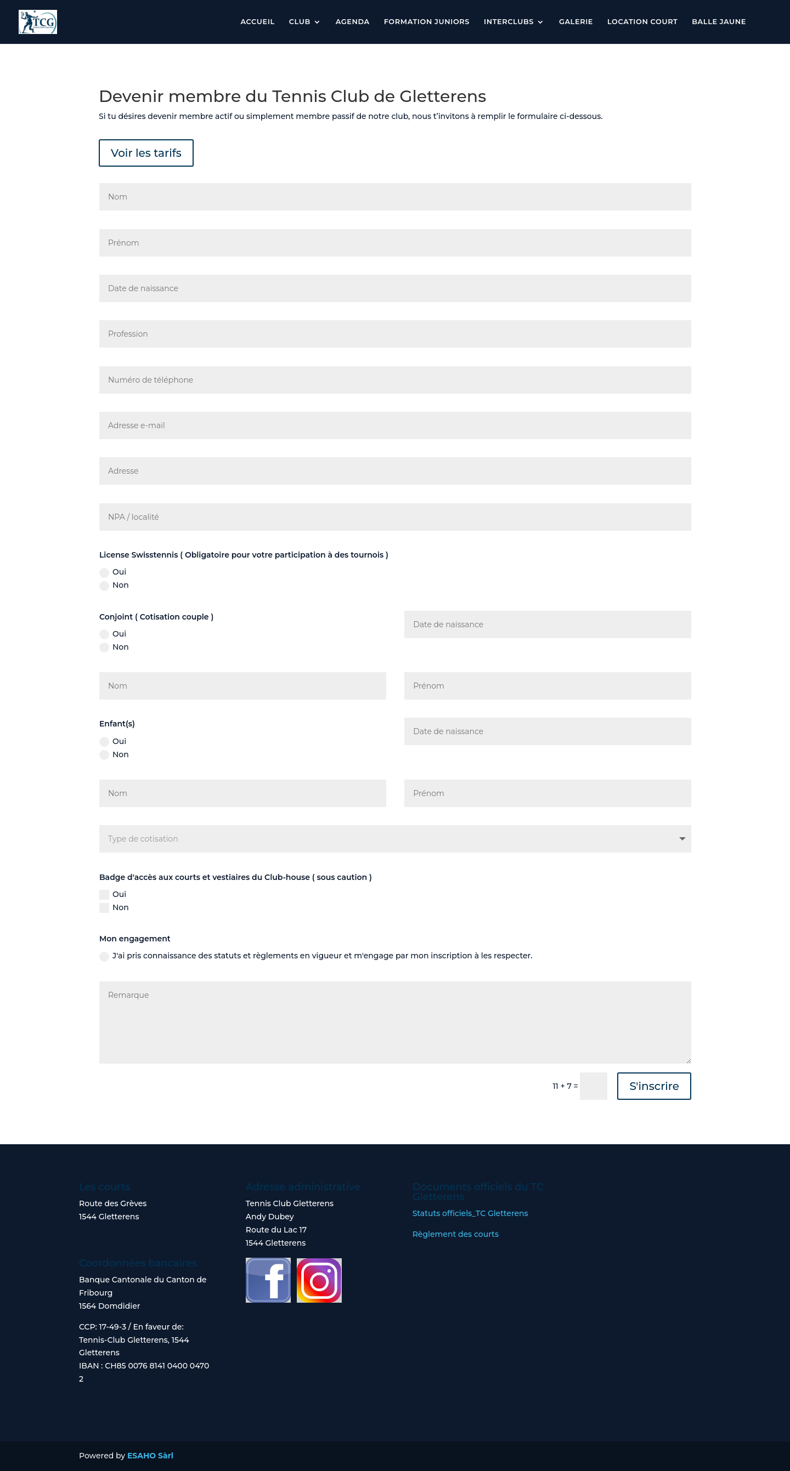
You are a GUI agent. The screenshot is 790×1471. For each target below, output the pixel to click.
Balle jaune (719, 22)
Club (300, 22)
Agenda (353, 22)
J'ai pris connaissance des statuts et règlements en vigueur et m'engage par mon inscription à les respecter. (315, 956)
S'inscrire (654, 1086)
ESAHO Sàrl (150, 1456)
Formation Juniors (427, 22)
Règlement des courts (456, 1234)
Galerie (576, 22)
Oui (112, 572)
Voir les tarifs (146, 153)
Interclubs (509, 22)
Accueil (257, 22)
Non (114, 585)
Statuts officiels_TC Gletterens (470, 1213)
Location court (642, 22)
